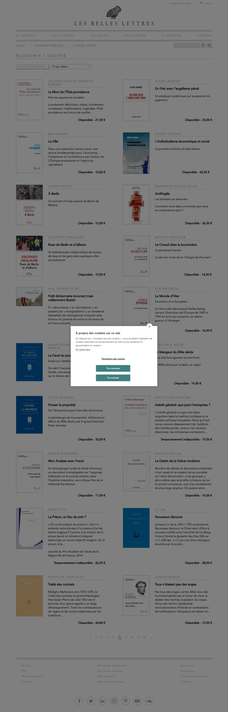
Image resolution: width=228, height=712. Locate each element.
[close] (149, 326)
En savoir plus (83, 349)
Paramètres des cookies (113, 359)
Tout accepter (113, 368)
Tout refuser (113, 378)
